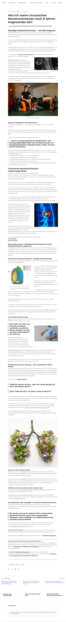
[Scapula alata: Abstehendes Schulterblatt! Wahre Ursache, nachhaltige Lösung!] (11, 586)
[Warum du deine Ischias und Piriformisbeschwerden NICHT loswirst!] (33, 586)
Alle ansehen (62, 578)
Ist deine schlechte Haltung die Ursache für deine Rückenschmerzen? (54, 594)
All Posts (3, 2)
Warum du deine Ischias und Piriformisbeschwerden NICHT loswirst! (32, 594)
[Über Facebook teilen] (8, 569)
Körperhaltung (11, 2)
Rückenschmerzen (22, 2)
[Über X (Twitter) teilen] (12, 569)
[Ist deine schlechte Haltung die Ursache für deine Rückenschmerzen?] (55, 586)
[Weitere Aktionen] (57, 11)
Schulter (54, 2)
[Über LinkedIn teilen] (15, 569)
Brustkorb (60, 2)
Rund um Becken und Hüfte (36, 2)
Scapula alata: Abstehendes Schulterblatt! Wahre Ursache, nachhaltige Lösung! (9, 594)
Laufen (47, 2)
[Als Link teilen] (18, 569)
